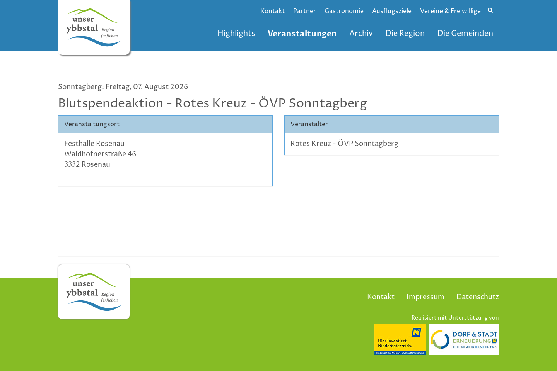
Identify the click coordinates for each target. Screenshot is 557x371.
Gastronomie (344, 11)
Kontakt (272, 11)
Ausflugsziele (392, 11)
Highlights (236, 34)
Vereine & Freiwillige (450, 11)
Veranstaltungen (302, 34)
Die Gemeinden (465, 34)
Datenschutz (477, 297)
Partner (304, 11)
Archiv (361, 34)
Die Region (405, 34)
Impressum (425, 297)
